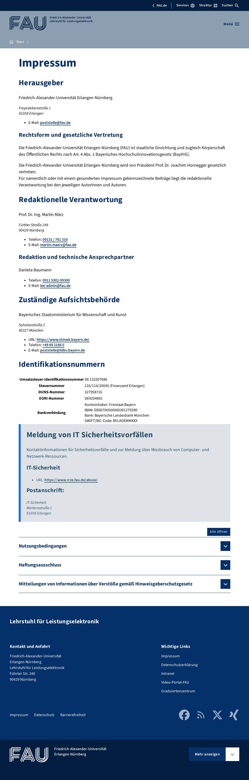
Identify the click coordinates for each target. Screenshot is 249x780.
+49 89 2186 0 (53, 345)
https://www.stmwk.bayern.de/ (63, 339)
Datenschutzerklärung (179, 665)
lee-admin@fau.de (55, 285)
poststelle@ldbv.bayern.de (62, 350)
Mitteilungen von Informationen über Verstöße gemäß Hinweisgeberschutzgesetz (105, 584)
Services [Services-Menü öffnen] (185, 5)
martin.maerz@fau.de (58, 245)
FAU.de (159, 5)
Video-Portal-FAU (175, 682)
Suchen (230, 5)
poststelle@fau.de (55, 122)
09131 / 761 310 (55, 239)
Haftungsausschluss (40, 565)
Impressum (170, 656)
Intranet (167, 673)
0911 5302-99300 (56, 280)
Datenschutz (44, 715)
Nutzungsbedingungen (43, 546)
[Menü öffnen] (231, 24)
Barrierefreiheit (73, 715)
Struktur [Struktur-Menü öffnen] (208, 5)
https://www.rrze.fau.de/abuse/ (71, 480)
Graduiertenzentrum (178, 691)
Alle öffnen (219, 531)
